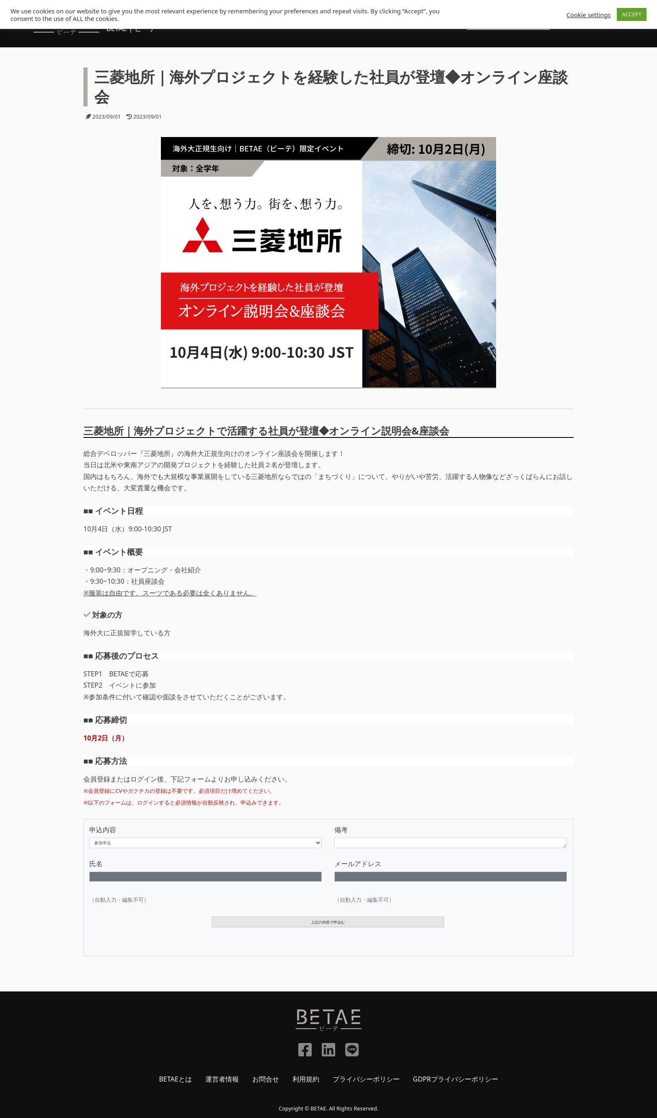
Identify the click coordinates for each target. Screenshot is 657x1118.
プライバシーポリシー (366, 1079)
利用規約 (305, 1079)
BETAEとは (175, 1079)
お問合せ (265, 1079)
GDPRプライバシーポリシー (455, 1079)
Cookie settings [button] (588, 14)
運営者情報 (222, 1079)
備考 (341, 829)
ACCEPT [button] (631, 14)
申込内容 (102, 829)
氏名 (96, 863)
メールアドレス (357, 863)
